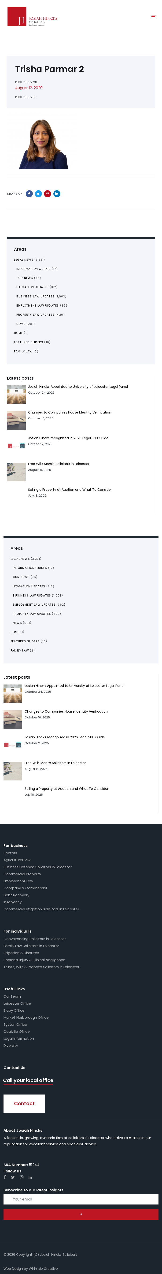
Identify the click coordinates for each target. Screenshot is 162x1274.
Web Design (13, 1268)
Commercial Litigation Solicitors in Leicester (41, 909)
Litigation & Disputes (21, 952)
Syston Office (15, 1024)
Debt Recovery (16, 895)
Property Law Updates (32, 614)
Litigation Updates (29, 586)
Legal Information (19, 1038)
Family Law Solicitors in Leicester (31, 945)
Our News (21, 577)
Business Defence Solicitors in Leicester (38, 866)
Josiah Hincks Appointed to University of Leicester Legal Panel (74, 685)
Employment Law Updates (34, 605)
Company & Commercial (25, 888)
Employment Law (18, 881)
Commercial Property (22, 873)
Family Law (20, 650)
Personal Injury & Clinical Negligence (34, 959)
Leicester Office (17, 1003)
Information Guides (30, 568)
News (17, 623)
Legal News (20, 559)
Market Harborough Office (26, 1017)
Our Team (12, 996)
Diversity (11, 1045)
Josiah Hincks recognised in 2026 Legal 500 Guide (65, 737)
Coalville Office (17, 1031)
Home (15, 632)
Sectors (10, 852)
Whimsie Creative (43, 1268)
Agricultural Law (17, 859)
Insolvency (13, 902)
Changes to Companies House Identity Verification (66, 711)
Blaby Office (14, 1010)
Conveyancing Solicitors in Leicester (35, 938)
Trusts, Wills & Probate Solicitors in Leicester (41, 966)
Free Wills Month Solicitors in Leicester (55, 763)
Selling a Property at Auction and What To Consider (66, 788)
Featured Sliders (25, 641)
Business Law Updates (32, 595)
